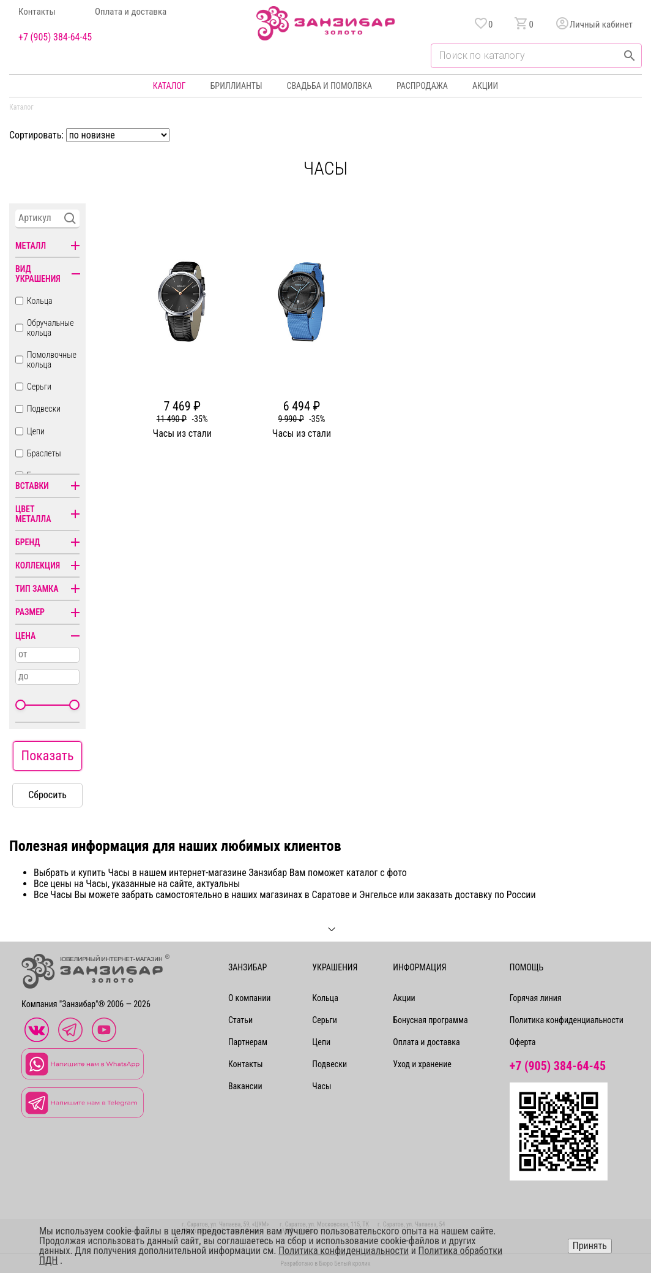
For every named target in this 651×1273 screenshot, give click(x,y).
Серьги (39, 386)
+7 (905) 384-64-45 (55, 37)
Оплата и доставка (130, 12)
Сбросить (47, 795)
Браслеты (44, 453)
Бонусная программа (430, 1020)
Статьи (240, 1020)
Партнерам (247, 1042)
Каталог (169, 86)
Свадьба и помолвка (329, 86)
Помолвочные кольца (51, 359)
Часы (321, 1086)
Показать (47, 755)
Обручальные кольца (50, 328)
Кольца (40, 301)
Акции (485, 86)
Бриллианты (236, 86)
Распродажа (422, 86)
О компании (249, 998)
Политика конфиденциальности (566, 1020)
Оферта (523, 1042)
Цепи (36, 431)
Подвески (44, 409)
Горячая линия (536, 998)
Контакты (37, 12)
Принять (590, 1246)
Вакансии (245, 1086)
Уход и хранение (422, 1064)
